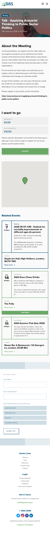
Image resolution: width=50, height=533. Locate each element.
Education (8, 418)
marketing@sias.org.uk (25, 502)
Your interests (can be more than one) (16, 403)
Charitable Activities (11, 423)
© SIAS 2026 (25, 511)
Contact (25, 468)
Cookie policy (25, 481)
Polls (25, 460)
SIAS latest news (10, 413)
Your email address (10, 391)
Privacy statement (25, 478)
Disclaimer (25, 484)
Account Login (25, 466)
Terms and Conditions (25, 486)
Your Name (7, 379)
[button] (25, 180)
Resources (25, 463)
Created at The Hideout (25, 525)
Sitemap (25, 457)
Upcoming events (10, 408)
